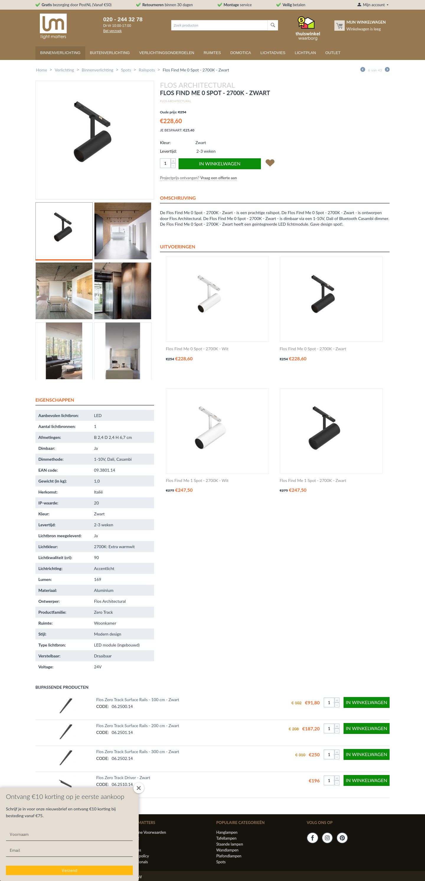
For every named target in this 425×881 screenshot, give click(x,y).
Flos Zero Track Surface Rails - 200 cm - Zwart (137, 725)
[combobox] (219, 25)
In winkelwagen (219, 163)
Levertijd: (168, 151)
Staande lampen (229, 844)
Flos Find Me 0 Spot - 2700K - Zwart (313, 348)
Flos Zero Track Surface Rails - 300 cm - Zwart (137, 751)
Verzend (69, 870)
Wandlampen (227, 850)
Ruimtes (212, 53)
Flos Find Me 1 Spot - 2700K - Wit (197, 480)
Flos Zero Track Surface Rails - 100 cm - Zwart (137, 699)
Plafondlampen (228, 856)
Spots (126, 69)
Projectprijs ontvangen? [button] (198, 177)
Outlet (332, 53)
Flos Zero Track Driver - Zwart (123, 777)
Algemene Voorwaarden (146, 832)
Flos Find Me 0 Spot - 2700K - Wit (197, 348)
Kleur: (165, 142)
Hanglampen (227, 832)
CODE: (102, 706)
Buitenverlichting (110, 53)
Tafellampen (226, 838)
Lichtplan (305, 53)
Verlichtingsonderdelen (166, 53)
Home (41, 69)
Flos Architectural (175, 101)
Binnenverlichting (60, 53)
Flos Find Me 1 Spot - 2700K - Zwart (313, 480)
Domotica (240, 53)
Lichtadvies (273, 53)
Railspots (147, 69)
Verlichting (64, 69)
